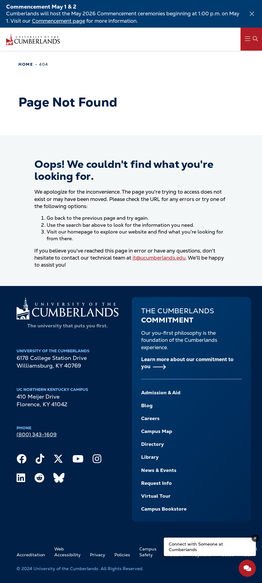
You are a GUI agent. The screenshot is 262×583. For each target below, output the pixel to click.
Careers (150, 418)
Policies (122, 555)
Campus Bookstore (164, 509)
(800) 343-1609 (37, 434)
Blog (146, 405)
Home (25, 64)
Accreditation (31, 555)
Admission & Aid (160, 392)
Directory (152, 444)
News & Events (158, 470)
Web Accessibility (67, 552)
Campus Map (156, 431)
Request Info (156, 483)
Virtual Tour (156, 496)
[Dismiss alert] (252, 13)
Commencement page (58, 20)
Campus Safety (147, 552)
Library (150, 457)
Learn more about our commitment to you (187, 363)
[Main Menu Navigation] (251, 39)
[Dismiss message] (255, 538)
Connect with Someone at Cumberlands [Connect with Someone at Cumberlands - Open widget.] (196, 546)
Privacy (97, 555)
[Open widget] (247, 568)
